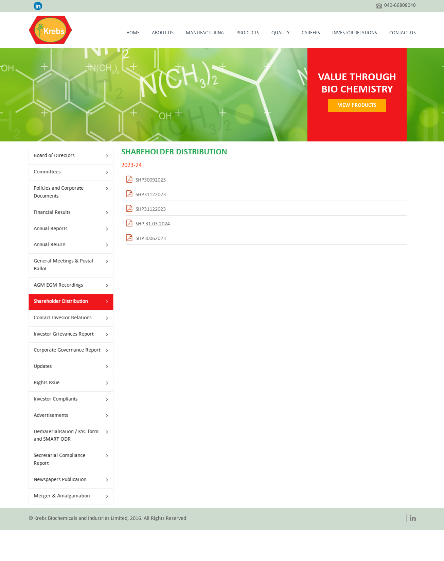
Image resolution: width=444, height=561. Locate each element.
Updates (68, 367)
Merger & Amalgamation (68, 496)
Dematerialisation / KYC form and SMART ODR (68, 436)
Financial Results (68, 213)
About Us (163, 33)
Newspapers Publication (68, 480)
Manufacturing (205, 33)
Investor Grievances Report (68, 334)
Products (247, 33)
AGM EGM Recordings (68, 285)
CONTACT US (402, 33)
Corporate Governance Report (68, 350)
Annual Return (68, 245)
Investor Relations (354, 33)
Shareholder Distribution (68, 302)
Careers (311, 33)
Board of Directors (68, 156)
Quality (280, 33)
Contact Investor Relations (68, 318)
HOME (133, 33)
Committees (68, 172)
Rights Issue (68, 383)
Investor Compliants (68, 399)
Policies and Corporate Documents (68, 192)
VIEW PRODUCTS (361, 105)
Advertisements (68, 416)
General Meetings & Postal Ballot (68, 265)
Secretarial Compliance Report (68, 459)
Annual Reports (68, 229)
